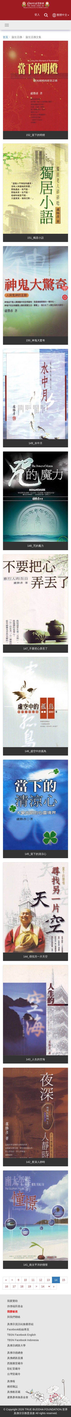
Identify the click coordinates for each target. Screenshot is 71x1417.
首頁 (5, 37)
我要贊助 (12, 1300)
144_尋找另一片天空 (35, 956)
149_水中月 (35, 443)
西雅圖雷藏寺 (15, 1363)
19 (29, 1286)
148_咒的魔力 (35, 545)
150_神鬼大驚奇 (35, 340)
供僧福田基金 (15, 1306)
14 (55, 1279)
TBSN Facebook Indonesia (23, 1340)
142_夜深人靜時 (35, 1161)
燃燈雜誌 (12, 1386)
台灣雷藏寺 (13, 1374)
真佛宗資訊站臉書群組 (20, 1324)
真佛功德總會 (15, 1352)
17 (14, 1286)
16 (6, 1286)
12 (40, 1279)
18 (21, 1286)
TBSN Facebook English (21, 1334)
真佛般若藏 (13, 1391)
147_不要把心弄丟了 (35, 648)
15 (63, 1279)
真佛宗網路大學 (16, 1345)
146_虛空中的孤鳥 (35, 751)
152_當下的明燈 (35, 134)
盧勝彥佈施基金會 (17, 1397)
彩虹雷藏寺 (13, 1368)
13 (48, 1279)
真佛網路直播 (15, 1358)
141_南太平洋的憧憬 (35, 1264)
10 (25, 1279)
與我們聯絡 (13, 1316)
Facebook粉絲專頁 (18, 1329)
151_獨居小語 (35, 237)
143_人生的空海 (35, 1059)
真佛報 (11, 1381)
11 (32, 1279)
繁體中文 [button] (60, 15)
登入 (37, 14)
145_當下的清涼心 (35, 853)
